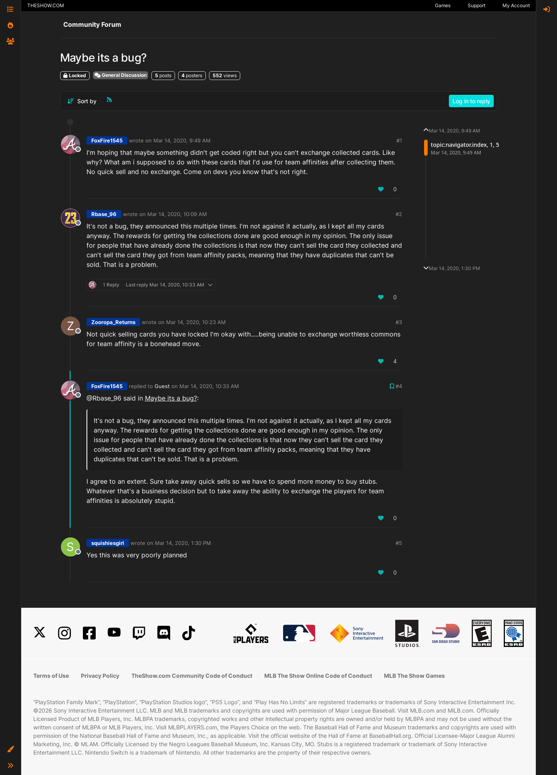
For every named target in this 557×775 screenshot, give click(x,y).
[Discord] (163, 633)
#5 (399, 543)
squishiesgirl (107, 543)
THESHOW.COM (45, 5)
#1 (399, 140)
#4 (399, 386)
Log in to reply (471, 101)
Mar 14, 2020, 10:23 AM (196, 322)
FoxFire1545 (107, 140)
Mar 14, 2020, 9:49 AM (182, 140)
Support (476, 5)
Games (442, 5)
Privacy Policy (100, 675)
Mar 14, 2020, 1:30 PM (183, 543)
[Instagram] (64, 633)
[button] (10, 749)
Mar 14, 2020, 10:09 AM (177, 214)
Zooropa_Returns (113, 322)
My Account (516, 5)
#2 (399, 214)
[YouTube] (114, 633)
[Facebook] (89, 633)
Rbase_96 (104, 214)
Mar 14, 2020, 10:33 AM (209, 386)
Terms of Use (51, 675)
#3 (399, 322)
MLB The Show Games (414, 675)
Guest (162, 386)
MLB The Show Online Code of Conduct (318, 675)
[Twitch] (139, 633)
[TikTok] (188, 633)
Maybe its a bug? (171, 398)
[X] (39, 633)
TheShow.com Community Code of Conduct (191, 675)
